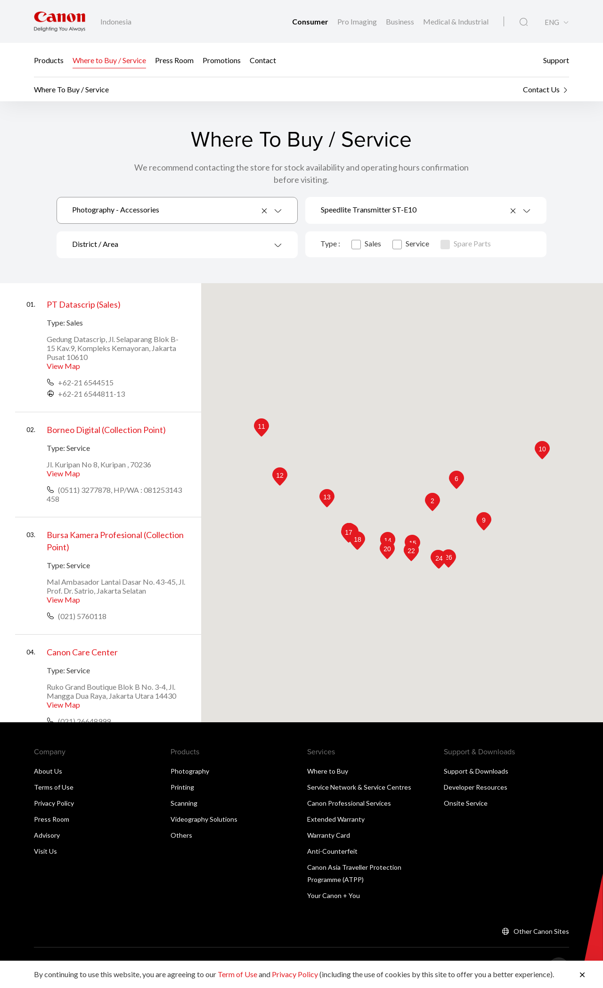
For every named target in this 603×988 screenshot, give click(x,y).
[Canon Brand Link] (59, 21)
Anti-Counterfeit (332, 851)
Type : (330, 243)
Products (49, 60)
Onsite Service (466, 803)
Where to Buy (327, 771)
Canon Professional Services (349, 803)
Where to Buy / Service (109, 60)
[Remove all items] (265, 210)
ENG (552, 22)
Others (181, 835)
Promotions (222, 60)
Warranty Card (328, 835)
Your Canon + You (333, 895)
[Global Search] (523, 22)
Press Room (174, 60)
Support (556, 60)
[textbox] (177, 245)
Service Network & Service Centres (359, 787)
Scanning (184, 803)
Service (410, 243)
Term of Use (237, 974)
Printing (182, 787)
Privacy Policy (54, 803)
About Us (48, 771)
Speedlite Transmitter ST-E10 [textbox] (368, 209)
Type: (56, 322)
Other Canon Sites (541, 931)
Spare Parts (465, 243)
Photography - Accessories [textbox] (115, 209)
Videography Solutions (204, 819)
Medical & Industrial (456, 21)
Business (401, 21)
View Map (63, 365)
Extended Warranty (336, 819)
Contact (263, 60)
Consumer (311, 21)
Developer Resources (475, 787)
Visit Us (45, 851)
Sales (366, 243)
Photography (190, 771)
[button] (432, 502)
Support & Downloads (476, 771)
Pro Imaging (357, 21)
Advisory (47, 835)
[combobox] (177, 210)
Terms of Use (53, 787)
